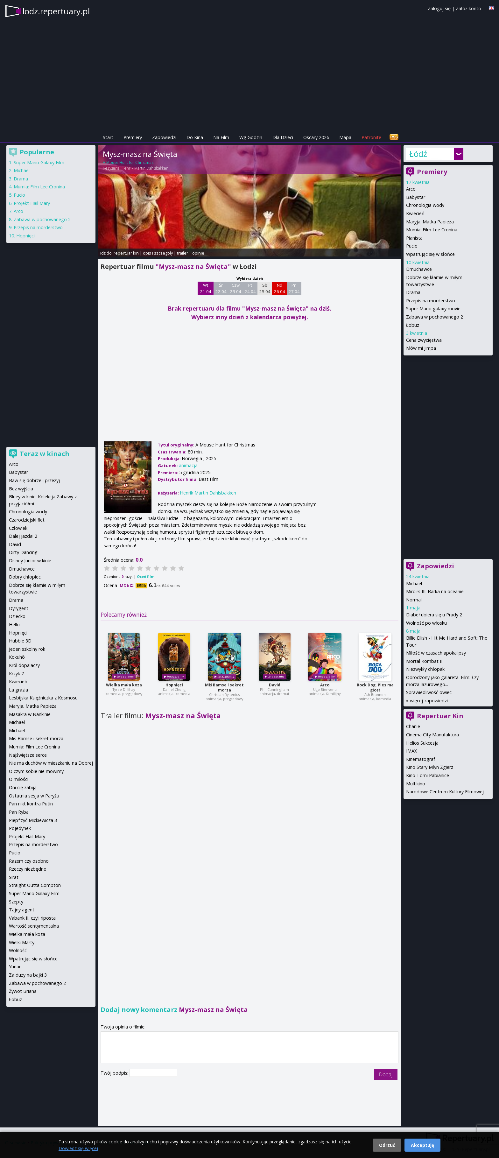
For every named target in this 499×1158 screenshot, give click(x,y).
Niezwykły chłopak (425, 669)
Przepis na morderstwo (430, 301)
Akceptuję (422, 1145)
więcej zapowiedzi (429, 701)
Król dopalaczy (24, 665)
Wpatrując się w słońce (430, 254)
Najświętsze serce (28, 755)
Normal (414, 600)
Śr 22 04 (221, 288)
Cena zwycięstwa (424, 340)
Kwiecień (415, 213)
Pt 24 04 (250, 288)
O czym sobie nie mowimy (36, 771)
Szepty (16, 902)
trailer (182, 253)
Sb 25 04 (265, 288)
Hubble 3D (20, 641)
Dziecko (17, 616)
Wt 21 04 (205, 288)
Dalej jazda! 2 (23, 536)
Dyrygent (18, 608)
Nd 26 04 (279, 288)
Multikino (415, 784)
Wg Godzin (250, 137)
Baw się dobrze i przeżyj (34, 480)
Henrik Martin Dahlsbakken (145, 168)
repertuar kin (126, 253)
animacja (188, 465)
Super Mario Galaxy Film (39, 162)
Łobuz (412, 325)
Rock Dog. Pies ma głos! (375, 687)
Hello (14, 624)
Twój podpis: (115, 1073)
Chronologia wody (425, 205)
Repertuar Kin (440, 716)
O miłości (18, 779)
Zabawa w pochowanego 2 (434, 317)
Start (108, 137)
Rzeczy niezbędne (27, 869)
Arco (324, 685)
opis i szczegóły (158, 253)
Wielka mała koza (124, 685)
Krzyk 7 (16, 673)
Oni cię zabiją (23, 787)
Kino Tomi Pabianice (427, 775)
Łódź (418, 153)
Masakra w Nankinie (30, 714)
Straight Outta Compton (35, 885)
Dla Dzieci (282, 137)
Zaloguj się (439, 8)
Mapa (345, 137)
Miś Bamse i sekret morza (224, 687)
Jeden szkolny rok (27, 649)
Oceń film (145, 576)
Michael (414, 583)
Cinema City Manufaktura (432, 735)
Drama (413, 292)
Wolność (18, 950)
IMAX (411, 751)
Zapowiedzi (164, 137)
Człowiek (18, 528)
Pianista (414, 238)
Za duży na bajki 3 (28, 975)
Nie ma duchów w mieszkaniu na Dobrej (51, 763)
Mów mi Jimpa (421, 348)
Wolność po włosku (426, 623)
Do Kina (194, 137)
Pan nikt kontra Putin (31, 804)
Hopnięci (174, 685)
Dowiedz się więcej (78, 1148)
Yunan (15, 967)
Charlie (413, 726)
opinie (198, 253)
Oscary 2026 (316, 137)
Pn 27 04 (294, 288)
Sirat (13, 877)
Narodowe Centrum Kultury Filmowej (445, 792)
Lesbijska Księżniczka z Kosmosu (43, 698)
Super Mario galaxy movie (433, 308)
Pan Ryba (19, 812)
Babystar (415, 197)
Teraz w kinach (44, 453)
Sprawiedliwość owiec (429, 692)
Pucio (412, 246)
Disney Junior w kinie (30, 561)
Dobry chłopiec (25, 577)
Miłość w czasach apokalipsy (436, 653)
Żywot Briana (23, 991)
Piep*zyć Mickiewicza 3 (33, 820)
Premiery (132, 137)
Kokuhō (17, 657)
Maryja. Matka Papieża (430, 222)
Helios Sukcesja (422, 743)
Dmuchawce (419, 269)
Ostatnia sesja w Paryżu (34, 796)
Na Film (221, 137)
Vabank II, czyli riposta (32, 918)
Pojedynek (20, 828)
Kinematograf (420, 759)
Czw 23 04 (235, 288)
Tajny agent (21, 910)
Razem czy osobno (29, 861)
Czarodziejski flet (27, 520)
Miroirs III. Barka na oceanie (435, 591)
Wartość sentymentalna (34, 926)
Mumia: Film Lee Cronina (431, 230)
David (274, 685)
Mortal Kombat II (424, 661)
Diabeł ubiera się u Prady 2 (434, 615)
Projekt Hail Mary (32, 203)
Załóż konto (468, 8)
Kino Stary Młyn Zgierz (429, 767)
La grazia (18, 690)
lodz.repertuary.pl (56, 11)
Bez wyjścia (21, 489)
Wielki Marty (21, 942)
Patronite (371, 137)
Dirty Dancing (23, 552)
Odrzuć (387, 1145)
